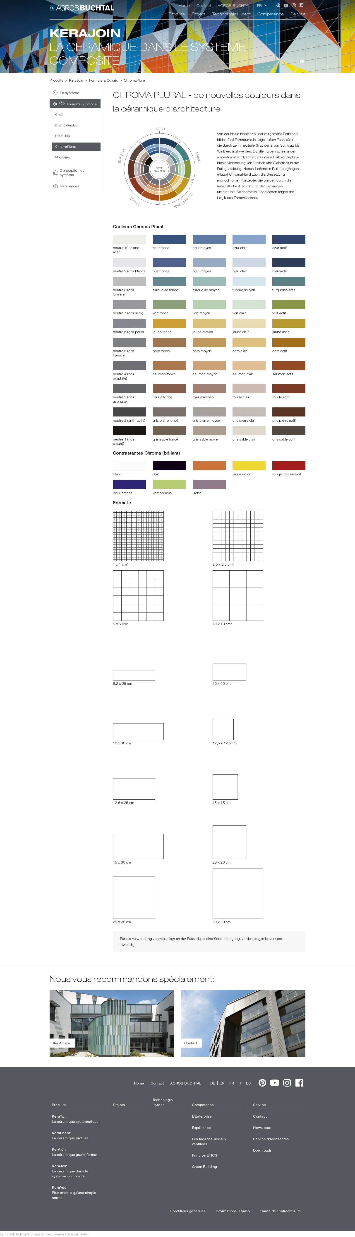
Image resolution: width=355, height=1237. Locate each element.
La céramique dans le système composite (70, 1171)
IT (240, 1083)
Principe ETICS (204, 1155)
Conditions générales (188, 1211)
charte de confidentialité (280, 1211)
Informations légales (233, 1211)
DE (212, 1083)
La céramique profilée (70, 1135)
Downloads (262, 1150)
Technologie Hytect (231, 13)
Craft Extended (66, 125)
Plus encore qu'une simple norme (74, 1192)
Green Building (204, 1166)
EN (222, 1083)
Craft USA (62, 136)
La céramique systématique (75, 1118)
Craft (58, 114)
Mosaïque (62, 157)
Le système (65, 92)
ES (248, 1083)
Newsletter (262, 1127)
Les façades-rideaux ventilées (209, 1141)
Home (184, 5)
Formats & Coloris (74, 103)
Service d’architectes (271, 1139)
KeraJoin (76, 80)
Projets (199, 13)
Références (65, 186)
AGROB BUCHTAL (234, 5)
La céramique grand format (74, 1152)
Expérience (201, 1127)
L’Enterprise (202, 1116)
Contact (204, 5)
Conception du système (68, 172)
